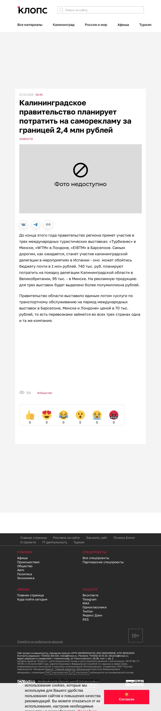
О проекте (28, 542)
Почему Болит (124, 537)
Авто (20, 570)
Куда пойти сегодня (32, 599)
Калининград (63, 25)
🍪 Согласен (126, 697)
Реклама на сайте (66, 537)
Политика (24, 574)
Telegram (89, 599)
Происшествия (28, 562)
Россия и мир (96, 25)
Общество (45, 393)
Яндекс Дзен (92, 615)
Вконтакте (91, 595)
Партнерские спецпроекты (103, 562)
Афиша (123, 25)
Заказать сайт (96, 537)
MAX (86, 603)
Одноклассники (95, 607)
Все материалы (29, 25)
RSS (86, 619)
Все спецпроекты (96, 558)
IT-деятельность (54, 542)
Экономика (25, 578)
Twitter (88, 611)
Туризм (145, 25)
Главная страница (33, 537)
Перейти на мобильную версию (40, 641)
